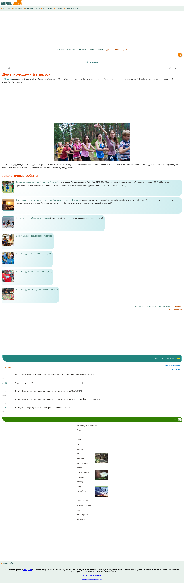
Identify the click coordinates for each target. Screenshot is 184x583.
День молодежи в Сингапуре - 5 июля (33, 218)
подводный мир (82, 472)
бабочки (79, 449)
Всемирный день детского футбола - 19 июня (36, 182)
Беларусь (178, 306)
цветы (78, 496)
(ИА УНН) (91, 375)
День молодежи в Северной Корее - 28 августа (37, 289)
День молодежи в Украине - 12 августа (33, 253)
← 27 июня (10, 68)
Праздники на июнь (86, 49)
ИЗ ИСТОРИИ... (47, 8)
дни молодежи (175, 310)
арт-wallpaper (81, 515)
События (60, 49)
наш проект (27, 570)
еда (77, 454)
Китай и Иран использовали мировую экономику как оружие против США (45, 391)
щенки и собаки (82, 501)
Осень (78, 444)
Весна (78, 435)
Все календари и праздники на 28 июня (152, 306)
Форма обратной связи (92, 575)
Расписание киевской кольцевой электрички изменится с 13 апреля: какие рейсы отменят (50, 375)
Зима (78, 430)
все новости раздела (173, 365)
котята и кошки (82, 463)
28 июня (100, 49)
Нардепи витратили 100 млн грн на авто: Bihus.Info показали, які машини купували (48, 383)
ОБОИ (37, 8)
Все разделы (176, 369)
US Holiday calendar (71, 8)
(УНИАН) (79, 391)
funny (78, 510)
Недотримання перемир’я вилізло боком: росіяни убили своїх (39, 407)
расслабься (80, 491)
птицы (78, 486)
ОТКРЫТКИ (29, 8)
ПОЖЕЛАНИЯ (17, 8)
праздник (79, 477)
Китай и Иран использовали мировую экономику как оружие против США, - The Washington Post (54, 399)
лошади (79, 468)
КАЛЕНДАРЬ (6, 8)
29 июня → (173, 68)
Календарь (71, 49)
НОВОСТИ (58, 8)
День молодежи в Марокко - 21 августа (33, 271)
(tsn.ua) (85, 383)
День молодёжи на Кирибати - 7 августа (34, 236)
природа (79, 482)
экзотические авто (83, 505)
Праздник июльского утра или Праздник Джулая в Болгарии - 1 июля (47, 200)
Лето (78, 440)
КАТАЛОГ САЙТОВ (8, 563)
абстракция (80, 519)
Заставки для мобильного (86, 425)
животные (80, 458)
